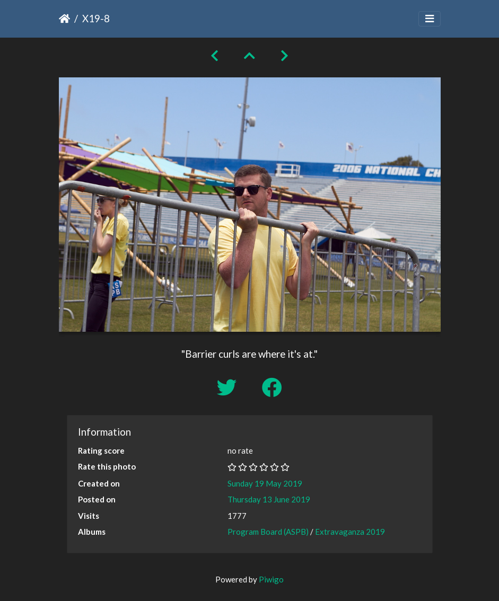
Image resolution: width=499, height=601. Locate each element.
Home (64, 18)
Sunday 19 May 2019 (264, 483)
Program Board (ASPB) (268, 531)
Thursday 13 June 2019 (268, 499)
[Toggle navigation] (429, 18)
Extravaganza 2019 (350, 531)
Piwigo (271, 579)
